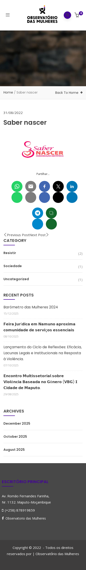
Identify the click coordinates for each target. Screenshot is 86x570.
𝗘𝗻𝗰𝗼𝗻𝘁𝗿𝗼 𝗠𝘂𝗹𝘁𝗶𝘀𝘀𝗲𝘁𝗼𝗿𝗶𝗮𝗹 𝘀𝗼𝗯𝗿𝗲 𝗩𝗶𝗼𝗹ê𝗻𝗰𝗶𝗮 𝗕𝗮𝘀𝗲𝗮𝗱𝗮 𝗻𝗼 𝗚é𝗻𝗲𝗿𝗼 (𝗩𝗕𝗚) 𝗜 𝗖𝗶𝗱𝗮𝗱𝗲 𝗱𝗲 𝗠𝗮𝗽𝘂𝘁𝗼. (40, 381)
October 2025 (15, 436)
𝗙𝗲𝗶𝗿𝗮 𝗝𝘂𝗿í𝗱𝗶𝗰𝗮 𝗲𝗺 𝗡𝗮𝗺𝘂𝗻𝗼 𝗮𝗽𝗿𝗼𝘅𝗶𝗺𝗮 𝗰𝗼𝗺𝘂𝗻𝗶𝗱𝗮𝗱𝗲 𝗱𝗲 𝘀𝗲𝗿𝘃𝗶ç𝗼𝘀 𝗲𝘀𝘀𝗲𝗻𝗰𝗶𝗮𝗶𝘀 (39, 327)
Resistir (9, 253)
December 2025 (16, 423)
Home (8, 92)
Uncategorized (16, 279)
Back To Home (66, 92)
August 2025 (14, 449)
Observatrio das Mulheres (57, 553)
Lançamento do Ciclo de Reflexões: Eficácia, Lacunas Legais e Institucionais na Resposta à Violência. (42, 353)
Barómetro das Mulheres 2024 (30, 307)
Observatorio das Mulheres (26, 518)
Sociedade (12, 266)
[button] (77, 15)
